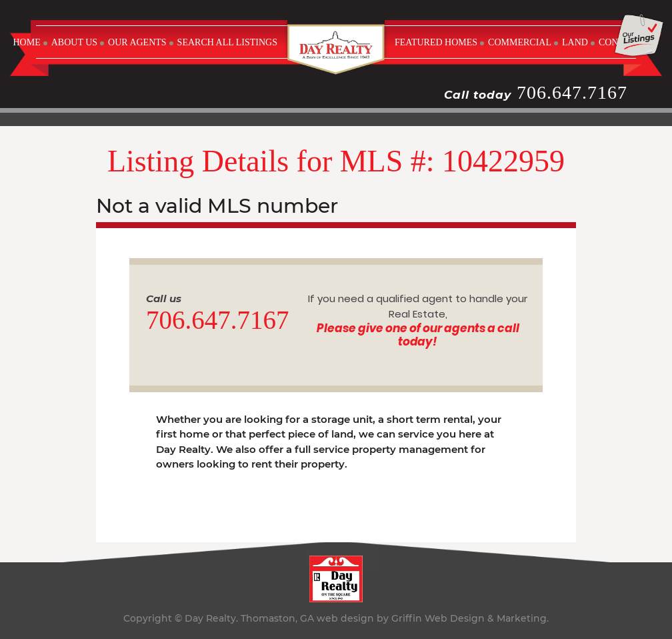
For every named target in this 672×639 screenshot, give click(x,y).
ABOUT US (74, 42)
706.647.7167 (572, 92)
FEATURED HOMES (436, 42)
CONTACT (620, 42)
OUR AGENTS (137, 42)
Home (26, 42)
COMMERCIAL (519, 42)
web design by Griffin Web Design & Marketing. (433, 618)
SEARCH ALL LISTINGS (227, 42)
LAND (575, 42)
